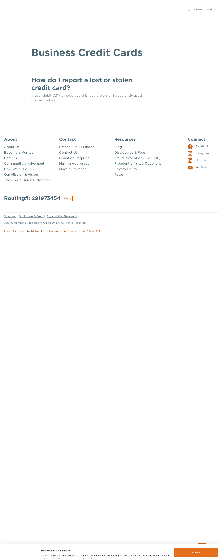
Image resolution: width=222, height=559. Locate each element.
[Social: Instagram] (198, 153)
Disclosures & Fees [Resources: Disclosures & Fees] (130, 152)
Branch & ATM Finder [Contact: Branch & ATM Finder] (76, 147)
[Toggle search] (199, 10)
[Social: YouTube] (197, 167)
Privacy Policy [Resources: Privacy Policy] (125, 169)
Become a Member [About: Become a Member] (19, 152)
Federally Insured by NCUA (21, 231)
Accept (196, 478)
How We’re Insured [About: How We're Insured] (19, 169)
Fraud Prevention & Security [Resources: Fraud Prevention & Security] (137, 158)
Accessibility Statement (62, 216)
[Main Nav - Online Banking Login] (189, 10)
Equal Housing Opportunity (58, 231)
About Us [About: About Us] (12, 147)
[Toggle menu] (212, 10)
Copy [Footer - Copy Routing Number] (67, 198)
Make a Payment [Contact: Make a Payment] (72, 169)
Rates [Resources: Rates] (119, 174)
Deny (196, 488)
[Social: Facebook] (198, 146)
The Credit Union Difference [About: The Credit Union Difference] (27, 180)
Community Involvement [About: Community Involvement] (24, 163)
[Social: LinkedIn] (197, 160)
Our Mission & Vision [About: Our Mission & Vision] (21, 174)
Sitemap (10, 216)
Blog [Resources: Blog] (118, 147)
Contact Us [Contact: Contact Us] (68, 152)
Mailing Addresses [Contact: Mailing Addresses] (74, 163)
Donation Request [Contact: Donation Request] (74, 158)
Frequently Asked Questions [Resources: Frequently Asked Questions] (137, 163)
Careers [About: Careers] (10, 158)
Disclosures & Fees (31, 216)
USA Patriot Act (89, 231)
